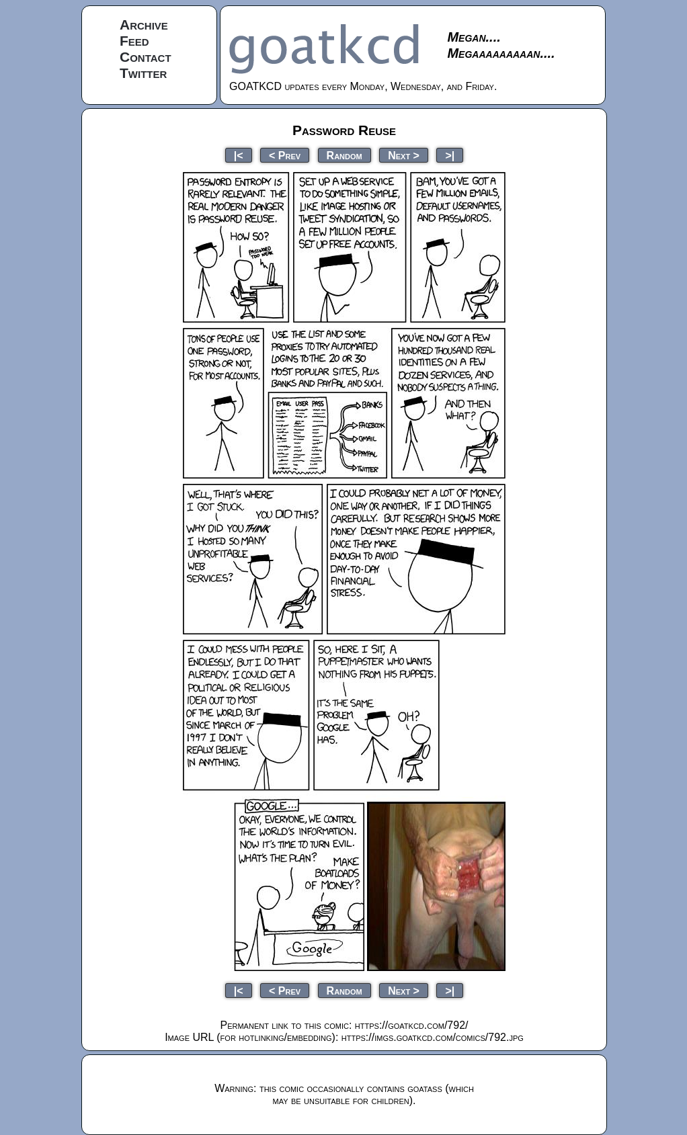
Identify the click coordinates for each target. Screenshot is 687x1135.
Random (344, 155)
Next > (403, 155)
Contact (145, 57)
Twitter (143, 73)
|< (238, 155)
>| (449, 155)
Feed (134, 40)
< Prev (284, 155)
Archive (144, 24)
